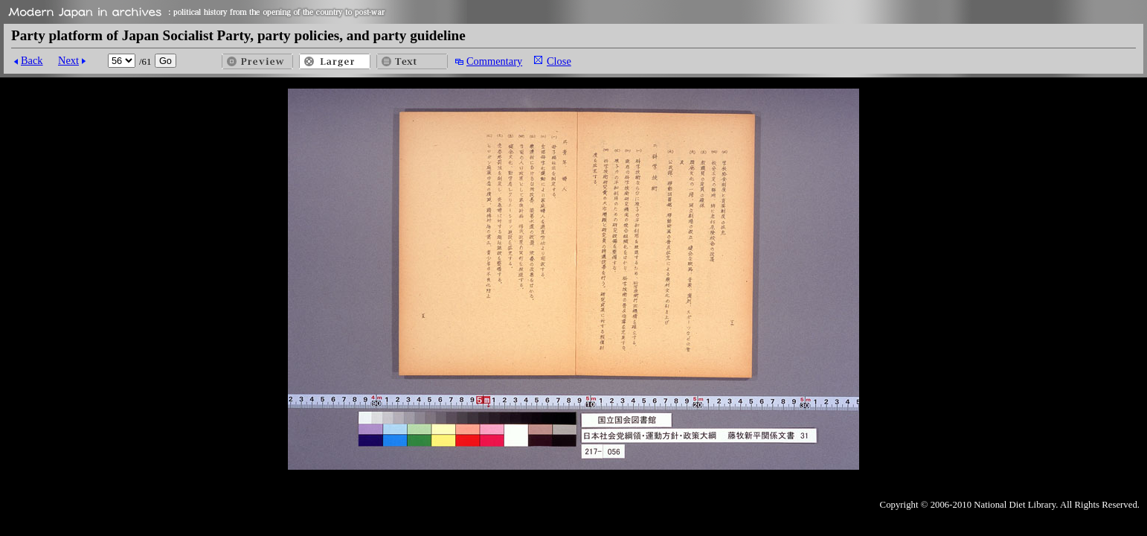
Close (559, 61)
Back (32, 60)
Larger (334, 61)
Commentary (494, 61)
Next (68, 60)
